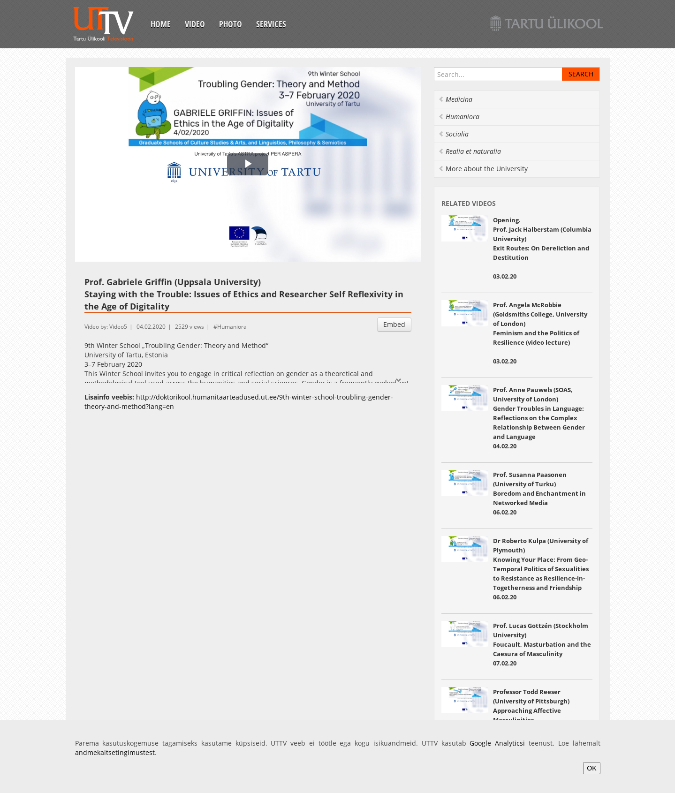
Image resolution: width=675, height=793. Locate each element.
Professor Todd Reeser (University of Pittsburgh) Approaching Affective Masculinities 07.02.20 (531, 710)
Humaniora (232, 327)
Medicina (455, 99)
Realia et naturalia (469, 151)
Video (195, 24)
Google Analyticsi (497, 743)
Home (161, 24)
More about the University (483, 168)
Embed (394, 324)
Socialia (453, 133)
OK (591, 768)
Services (271, 24)
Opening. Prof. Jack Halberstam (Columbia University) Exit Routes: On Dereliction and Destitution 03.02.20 (542, 248)
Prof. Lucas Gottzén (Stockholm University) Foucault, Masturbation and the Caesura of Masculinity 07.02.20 (542, 644)
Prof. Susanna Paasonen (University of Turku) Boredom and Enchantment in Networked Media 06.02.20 (539, 493)
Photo (230, 24)
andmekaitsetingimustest (115, 752)
